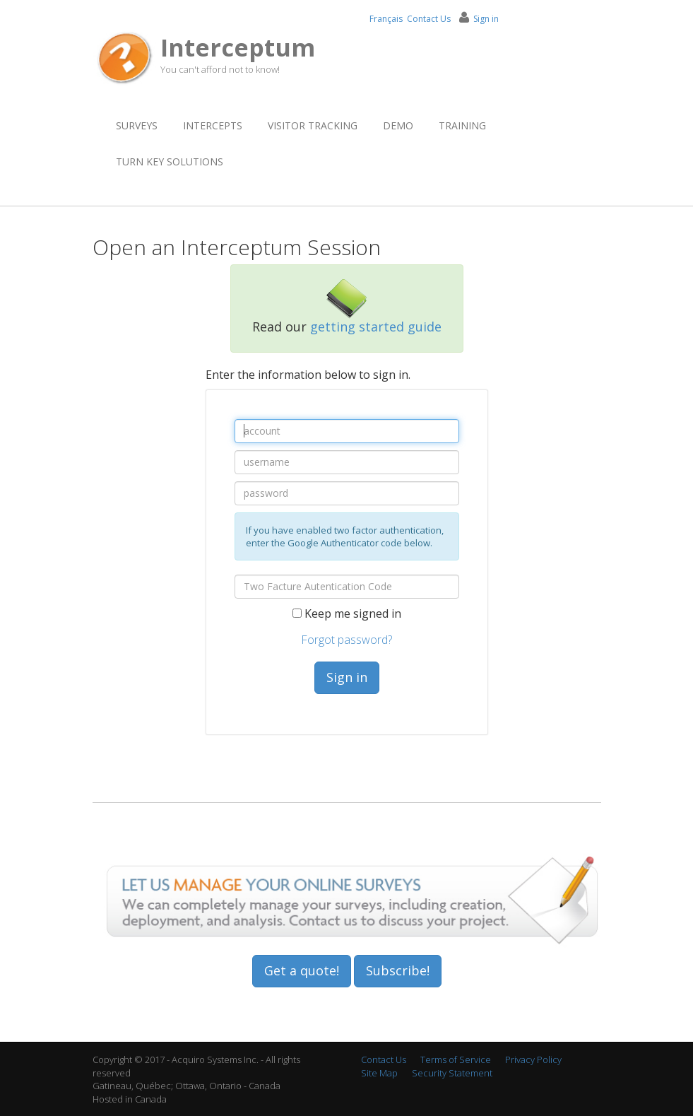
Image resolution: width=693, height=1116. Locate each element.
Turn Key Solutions (169, 161)
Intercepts (212, 125)
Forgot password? (346, 639)
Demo (398, 125)
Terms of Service (455, 1059)
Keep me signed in (354, 613)
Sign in (346, 677)
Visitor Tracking (312, 125)
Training (462, 125)
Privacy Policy (533, 1059)
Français (386, 19)
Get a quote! (301, 970)
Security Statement (452, 1073)
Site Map (379, 1073)
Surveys (137, 125)
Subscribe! (398, 970)
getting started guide (376, 326)
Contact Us (429, 19)
